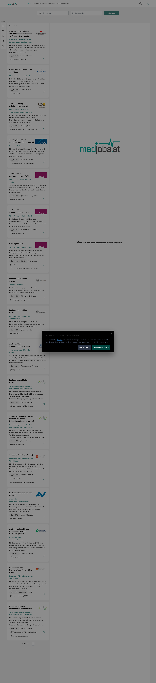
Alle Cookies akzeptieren (101, 347)
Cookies (59, 340)
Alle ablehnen (84, 347)
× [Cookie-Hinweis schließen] (111, 333)
